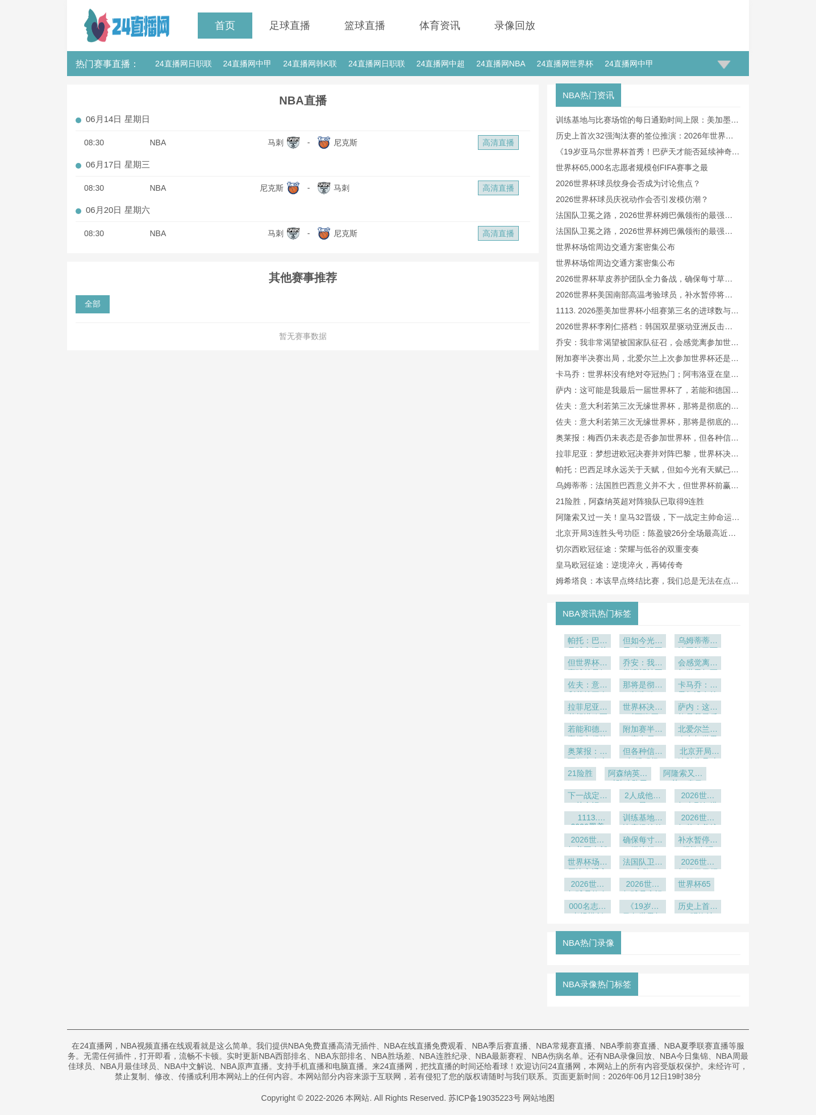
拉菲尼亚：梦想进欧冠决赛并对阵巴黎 (587, 708)
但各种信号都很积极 (643, 752)
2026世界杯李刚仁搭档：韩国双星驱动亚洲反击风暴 (698, 797)
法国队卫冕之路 (643, 863)
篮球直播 (364, 25)
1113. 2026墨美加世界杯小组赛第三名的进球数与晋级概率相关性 (587, 819)
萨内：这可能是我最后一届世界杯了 (698, 708)
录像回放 (514, 25)
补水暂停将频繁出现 (698, 841)
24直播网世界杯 (565, 63)
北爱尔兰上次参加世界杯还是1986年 (698, 730)
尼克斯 (345, 142)
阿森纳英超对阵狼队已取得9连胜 (628, 775)
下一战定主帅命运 (587, 797)
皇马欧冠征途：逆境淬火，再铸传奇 (619, 564)
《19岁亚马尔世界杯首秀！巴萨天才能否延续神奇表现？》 (643, 907)
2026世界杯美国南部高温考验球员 (587, 841)
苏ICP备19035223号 (484, 1098)
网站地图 (539, 1098)
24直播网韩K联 (310, 63)
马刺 (276, 142)
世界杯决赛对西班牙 (643, 708)
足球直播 (289, 25)
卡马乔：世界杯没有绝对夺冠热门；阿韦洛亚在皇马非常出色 (698, 686)
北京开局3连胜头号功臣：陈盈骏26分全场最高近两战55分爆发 (698, 752)
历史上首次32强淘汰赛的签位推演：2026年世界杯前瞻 (698, 907)
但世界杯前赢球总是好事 (587, 664)
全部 (93, 303)
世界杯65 (694, 883)
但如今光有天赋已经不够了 (643, 642)
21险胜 (580, 773)
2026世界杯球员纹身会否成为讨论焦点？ (628, 183)
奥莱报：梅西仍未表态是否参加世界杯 (587, 752)
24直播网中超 (441, 63)
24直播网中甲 (247, 63)
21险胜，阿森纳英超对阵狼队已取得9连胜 (630, 501)
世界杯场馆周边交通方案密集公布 (615, 246)
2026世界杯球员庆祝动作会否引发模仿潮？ (632, 199)
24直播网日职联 (183, 63)
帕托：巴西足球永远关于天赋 (587, 642)
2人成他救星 (643, 797)
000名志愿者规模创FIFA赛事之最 (587, 907)
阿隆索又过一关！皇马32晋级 (683, 775)
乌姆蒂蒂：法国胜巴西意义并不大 (698, 642)
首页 (225, 25)
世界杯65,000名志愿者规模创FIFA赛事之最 (632, 167)
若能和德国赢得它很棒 (587, 730)
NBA (158, 142)
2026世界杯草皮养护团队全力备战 (698, 819)
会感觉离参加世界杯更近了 (698, 664)
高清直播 (498, 142)
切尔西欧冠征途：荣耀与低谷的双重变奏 (627, 549)
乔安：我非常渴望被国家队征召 (643, 664)
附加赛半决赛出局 (643, 730)
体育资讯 (439, 25)
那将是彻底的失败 (643, 686)
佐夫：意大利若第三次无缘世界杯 (587, 686)
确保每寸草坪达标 (643, 841)
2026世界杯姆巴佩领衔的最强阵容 (698, 863)
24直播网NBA (500, 63)
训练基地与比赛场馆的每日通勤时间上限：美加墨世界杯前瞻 (643, 819)
